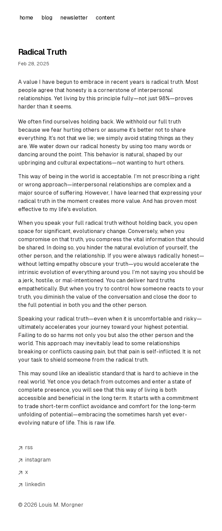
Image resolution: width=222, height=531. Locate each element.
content (105, 17)
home (26, 17)
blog (46, 17)
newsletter (74, 17)
